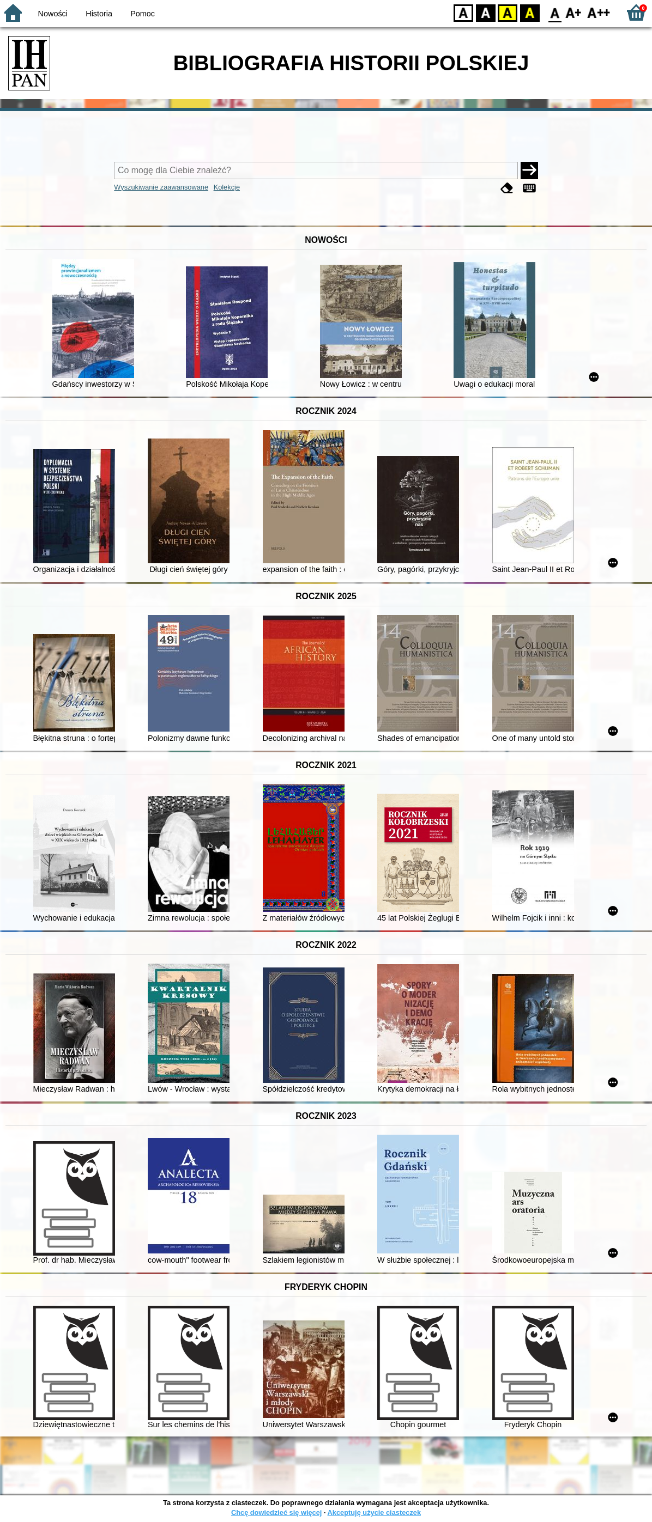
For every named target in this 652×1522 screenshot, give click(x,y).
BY (529, 12)
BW (486, 12)
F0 (555, 12)
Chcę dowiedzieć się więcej (276, 1512)
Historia (99, 13)
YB (507, 12)
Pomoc (142, 13)
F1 (574, 12)
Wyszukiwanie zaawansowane (161, 187)
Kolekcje (227, 187)
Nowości (53, 13)
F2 (599, 12)
